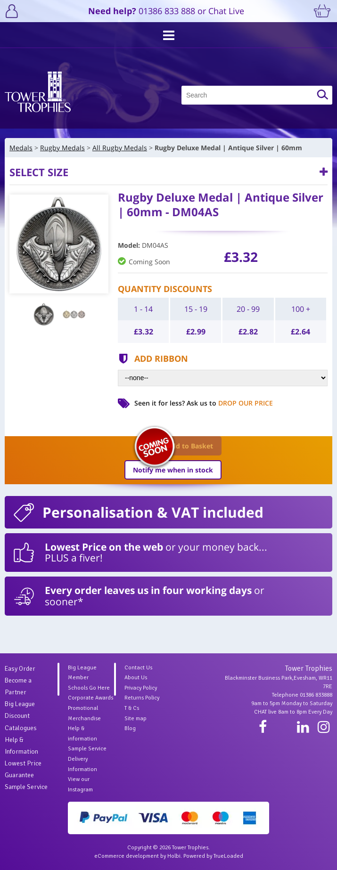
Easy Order (20, 669)
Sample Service (26, 787)
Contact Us (138, 667)
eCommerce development (126, 856)
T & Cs (131, 708)
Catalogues (21, 728)
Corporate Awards (90, 697)
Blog (130, 728)
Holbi (174, 856)
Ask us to (230, 402)
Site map (135, 718)
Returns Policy (141, 697)
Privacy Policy (140, 687)
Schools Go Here (89, 687)
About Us (135, 677)
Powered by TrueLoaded (213, 856)
